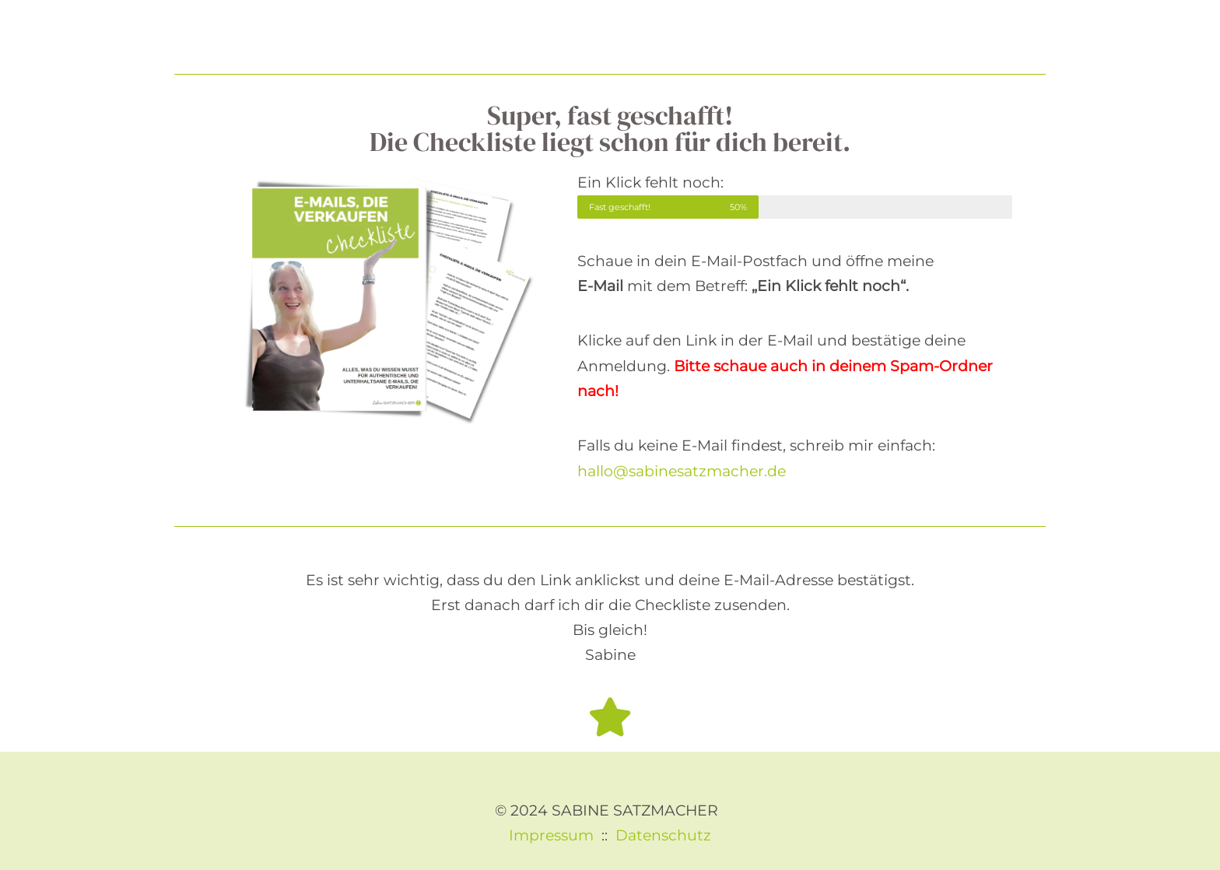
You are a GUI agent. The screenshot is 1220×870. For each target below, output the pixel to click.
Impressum (551, 835)
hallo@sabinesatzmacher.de (681, 471)
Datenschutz (663, 835)
